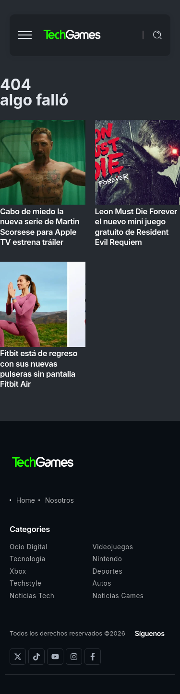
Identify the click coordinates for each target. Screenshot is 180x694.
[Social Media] (18, 656)
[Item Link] (90, 257)
